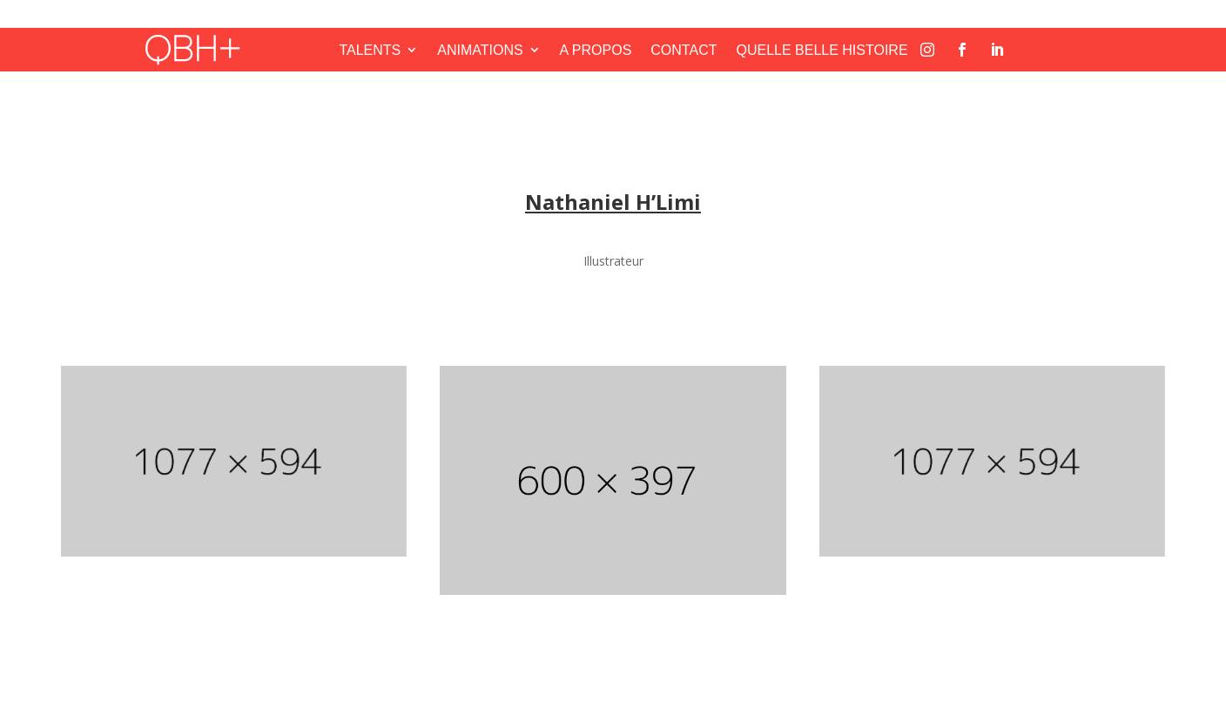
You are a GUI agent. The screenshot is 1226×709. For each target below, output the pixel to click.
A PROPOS (596, 50)
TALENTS (370, 50)
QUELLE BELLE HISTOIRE (821, 50)
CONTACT (683, 50)
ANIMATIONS (479, 50)
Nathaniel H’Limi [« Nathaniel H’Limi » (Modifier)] (613, 201)
